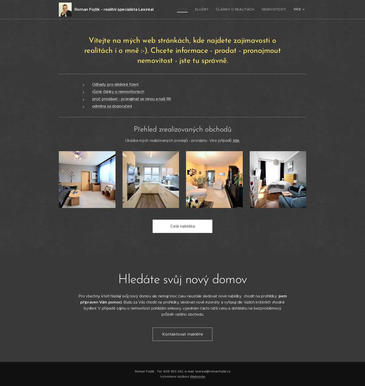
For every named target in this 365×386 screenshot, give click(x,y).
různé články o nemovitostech (118, 91)
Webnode (197, 377)
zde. (236, 140)
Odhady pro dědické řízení (115, 84)
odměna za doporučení (112, 106)
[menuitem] (190, 9)
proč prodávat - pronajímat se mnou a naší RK (132, 98)
